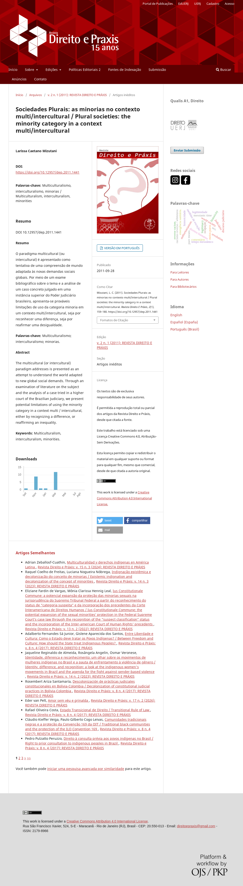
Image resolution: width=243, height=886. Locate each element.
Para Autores (179, 279)
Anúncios (19, 79)
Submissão (157, 69)
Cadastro (212, 3)
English (176, 315)
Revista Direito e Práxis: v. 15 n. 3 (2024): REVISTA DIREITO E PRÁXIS (91, 567)
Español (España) (184, 322)
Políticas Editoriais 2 (85, 69)
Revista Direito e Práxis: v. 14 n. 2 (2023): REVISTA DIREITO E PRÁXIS (81, 676)
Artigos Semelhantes (35, 552)
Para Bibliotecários (183, 286)
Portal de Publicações (158, 3)
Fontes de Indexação (124, 69)
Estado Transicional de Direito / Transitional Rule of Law (105, 710)
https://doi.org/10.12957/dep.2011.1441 (47, 172)
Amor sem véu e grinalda (68, 700)
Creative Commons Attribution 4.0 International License (107, 821)
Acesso (229, 3)
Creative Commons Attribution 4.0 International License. (124, 498)
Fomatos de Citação (114, 320)
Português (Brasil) (184, 329)
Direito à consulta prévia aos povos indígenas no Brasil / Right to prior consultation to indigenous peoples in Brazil (89, 740)
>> (29, 758)
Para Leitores (179, 272)
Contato (40, 79)
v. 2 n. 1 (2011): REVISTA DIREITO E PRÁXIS (77, 95)
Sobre (30, 69)
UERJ (197, 3)
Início (13, 69)
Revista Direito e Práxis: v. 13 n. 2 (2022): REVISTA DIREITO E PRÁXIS (79, 629)
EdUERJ (183, 3)
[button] (110, 520)
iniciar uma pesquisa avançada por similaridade (85, 768)
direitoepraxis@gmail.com (196, 826)
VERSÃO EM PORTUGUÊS (121, 248)
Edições (52, 69)
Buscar (223, 69)
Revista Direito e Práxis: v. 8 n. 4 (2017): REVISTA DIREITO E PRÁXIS (90, 645)
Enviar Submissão (187, 150)
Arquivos (35, 95)
